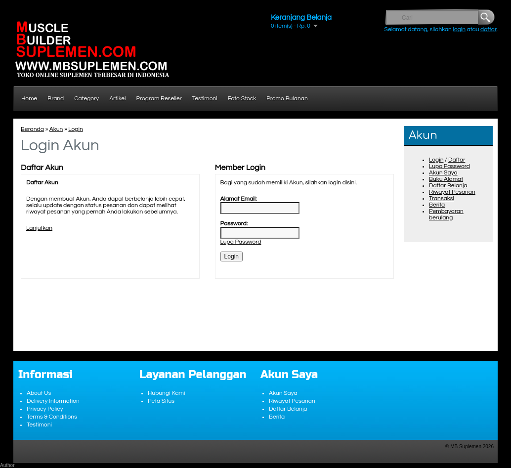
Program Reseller (159, 98)
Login (436, 160)
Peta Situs (161, 401)
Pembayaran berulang (446, 214)
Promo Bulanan (286, 98)
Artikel (117, 98)
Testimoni (204, 98)
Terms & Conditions (52, 417)
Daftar (456, 160)
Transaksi (441, 198)
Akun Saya (443, 173)
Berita (437, 205)
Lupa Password (449, 166)
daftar (488, 29)
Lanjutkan (39, 228)
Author (7, 465)
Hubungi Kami (166, 393)
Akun (56, 129)
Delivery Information (53, 401)
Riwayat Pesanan (452, 192)
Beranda (32, 129)
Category (86, 98)
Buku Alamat (446, 179)
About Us (39, 393)
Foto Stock (242, 98)
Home (29, 98)
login (459, 29)
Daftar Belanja (448, 185)
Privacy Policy (45, 409)
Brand (55, 98)
